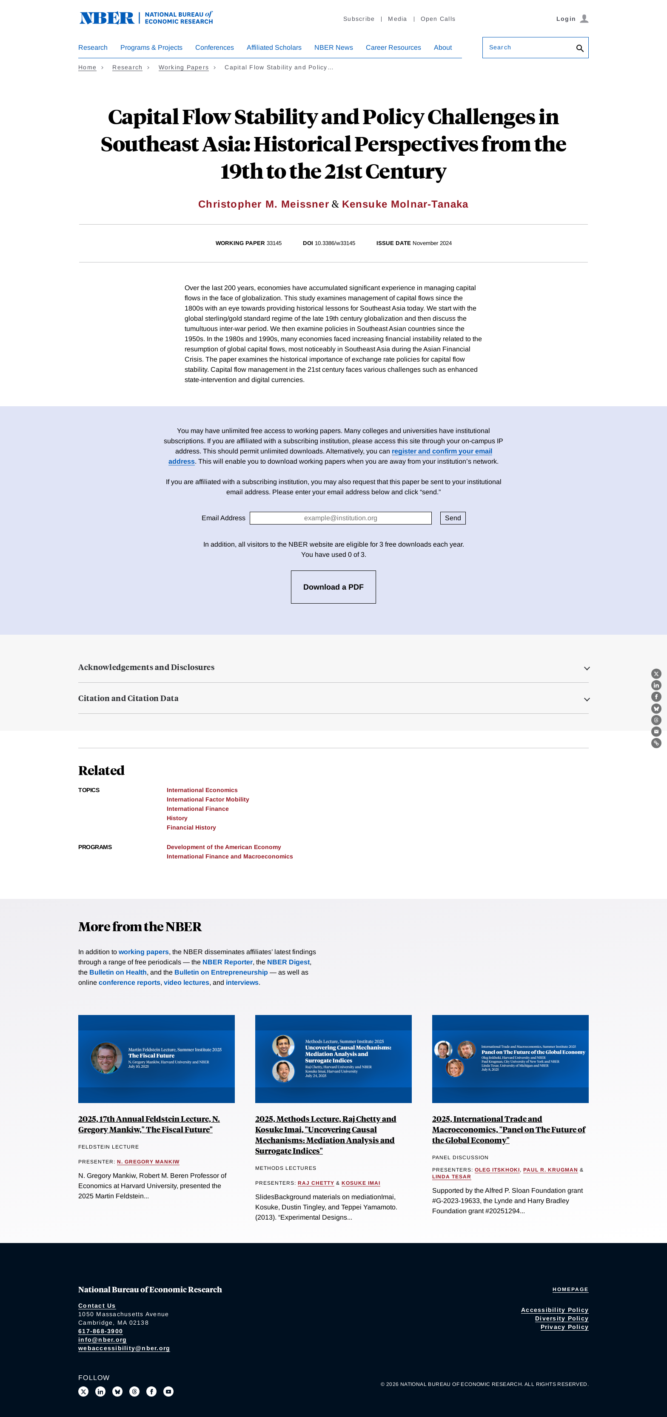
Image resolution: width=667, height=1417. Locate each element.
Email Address (223, 518)
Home (87, 67)
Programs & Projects (151, 47)
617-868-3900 (100, 1331)
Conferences (214, 47)
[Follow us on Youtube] (168, 1391)
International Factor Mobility (208, 799)
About (443, 47)
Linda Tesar (451, 1177)
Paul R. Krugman (550, 1170)
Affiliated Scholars (274, 47)
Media (397, 18)
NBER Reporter (227, 962)
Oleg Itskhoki (497, 1170)
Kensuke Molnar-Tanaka (405, 204)
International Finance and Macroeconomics (230, 856)
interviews (242, 982)
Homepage (571, 1289)
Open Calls (438, 18)
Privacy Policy (565, 1326)
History (177, 818)
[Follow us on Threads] (134, 1391)
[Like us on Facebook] (151, 1391)
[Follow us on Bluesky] (117, 1391)
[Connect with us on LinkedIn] (100, 1391)
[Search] (580, 49)
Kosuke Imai (361, 1183)
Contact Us (97, 1305)
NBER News (333, 47)
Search (500, 47)
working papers (144, 951)
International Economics (202, 790)
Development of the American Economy (224, 847)
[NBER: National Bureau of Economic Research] (153, 22)
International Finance (198, 808)
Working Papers (184, 67)
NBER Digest (288, 962)
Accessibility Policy (555, 1309)
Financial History (191, 827)
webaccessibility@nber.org (124, 1348)
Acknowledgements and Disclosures (146, 667)
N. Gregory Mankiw (148, 1162)
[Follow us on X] (83, 1391)
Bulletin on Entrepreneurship (221, 972)
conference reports (129, 982)
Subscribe (359, 18)
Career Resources (393, 47)
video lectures (186, 982)
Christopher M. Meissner (263, 204)
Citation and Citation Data (128, 698)
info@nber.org (102, 1339)
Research (93, 47)
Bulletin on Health (118, 972)
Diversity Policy (562, 1318)
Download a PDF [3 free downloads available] (333, 587)
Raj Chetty (316, 1183)
